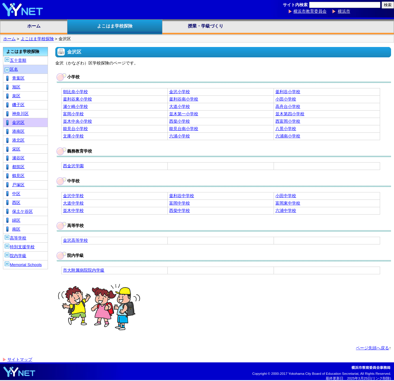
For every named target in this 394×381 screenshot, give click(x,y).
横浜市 (344, 11)
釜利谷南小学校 (183, 99)
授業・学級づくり (205, 25)
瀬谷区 (18, 158)
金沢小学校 (179, 92)
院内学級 (18, 256)
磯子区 (18, 105)
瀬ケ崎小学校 (75, 106)
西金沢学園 (73, 166)
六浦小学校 (179, 136)
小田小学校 (285, 99)
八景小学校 (285, 129)
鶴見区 (18, 176)
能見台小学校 (75, 129)
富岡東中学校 (287, 203)
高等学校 (18, 238)
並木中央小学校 (77, 121)
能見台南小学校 (183, 129)
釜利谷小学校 (287, 92)
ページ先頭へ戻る (372, 348)
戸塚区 (18, 185)
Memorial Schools (26, 264)
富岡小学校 (73, 114)
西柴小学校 (179, 121)
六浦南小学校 (287, 136)
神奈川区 (20, 113)
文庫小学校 (73, 136)
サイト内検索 (295, 4)
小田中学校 (285, 196)
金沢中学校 (73, 196)
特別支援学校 (22, 247)
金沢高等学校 (75, 240)
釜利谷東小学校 (77, 99)
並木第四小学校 (289, 114)
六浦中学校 (285, 210)
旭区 (16, 87)
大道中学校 (73, 203)
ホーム (34, 25)
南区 (16, 229)
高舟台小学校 (287, 106)
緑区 (16, 220)
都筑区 (18, 167)
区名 (14, 69)
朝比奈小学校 (75, 92)
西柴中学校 (179, 210)
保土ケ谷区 (22, 211)
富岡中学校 (179, 203)
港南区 (18, 131)
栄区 (16, 149)
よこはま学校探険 (115, 25)
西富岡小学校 (287, 121)
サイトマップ (19, 359)
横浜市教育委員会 (310, 11)
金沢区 (18, 122)
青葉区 (18, 78)
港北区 (18, 140)
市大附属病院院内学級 (83, 270)
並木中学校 (73, 210)
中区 (16, 194)
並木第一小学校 (183, 114)
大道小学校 (179, 106)
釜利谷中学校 (181, 196)
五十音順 (18, 60)
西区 (16, 202)
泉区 (16, 96)
